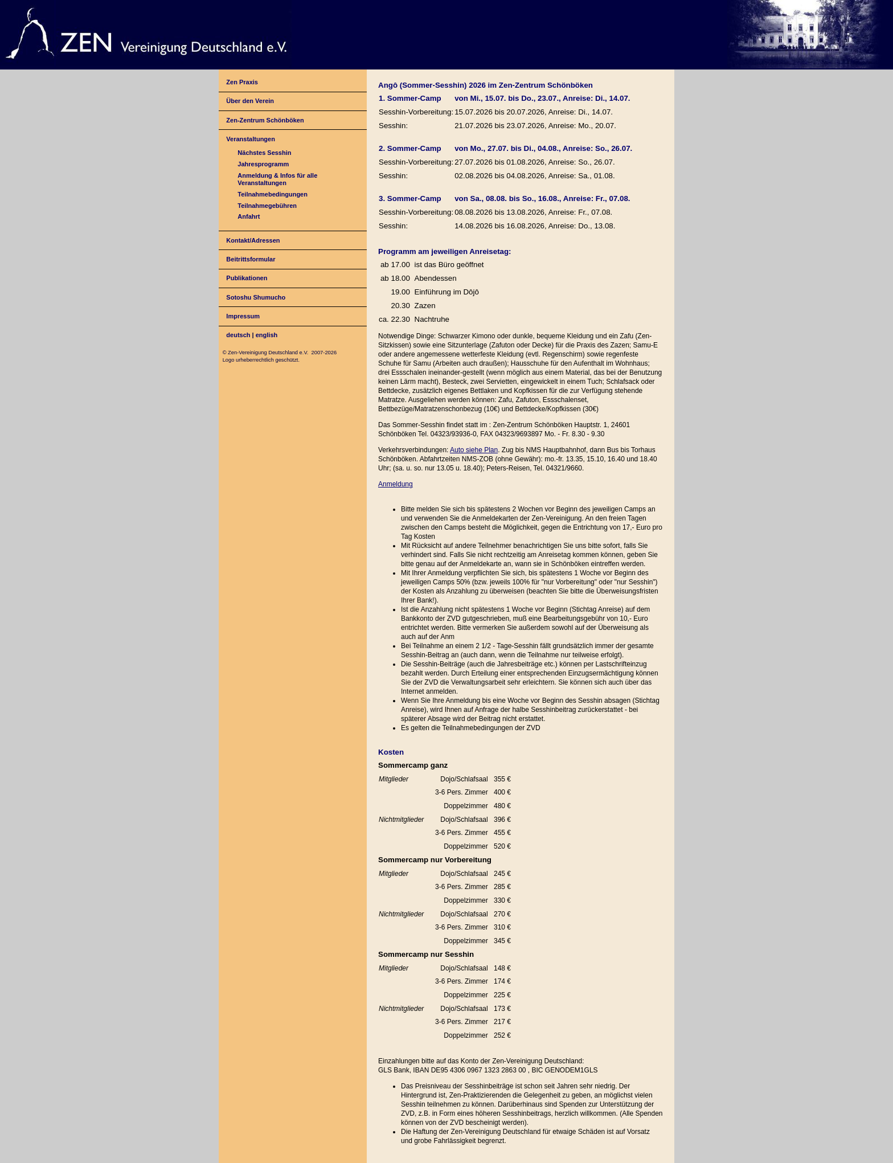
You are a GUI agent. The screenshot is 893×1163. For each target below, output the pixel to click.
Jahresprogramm (263, 164)
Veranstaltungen (250, 139)
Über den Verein (250, 100)
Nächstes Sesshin (264, 152)
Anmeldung (395, 484)
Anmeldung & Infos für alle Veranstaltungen (277, 179)
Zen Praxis (242, 82)
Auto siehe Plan (474, 450)
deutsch (238, 334)
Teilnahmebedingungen (272, 194)
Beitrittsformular (250, 259)
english (267, 334)
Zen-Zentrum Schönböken (265, 120)
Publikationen (246, 278)
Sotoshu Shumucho (255, 297)
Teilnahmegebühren (267, 205)
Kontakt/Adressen (253, 240)
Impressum (243, 316)
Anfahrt (248, 216)
